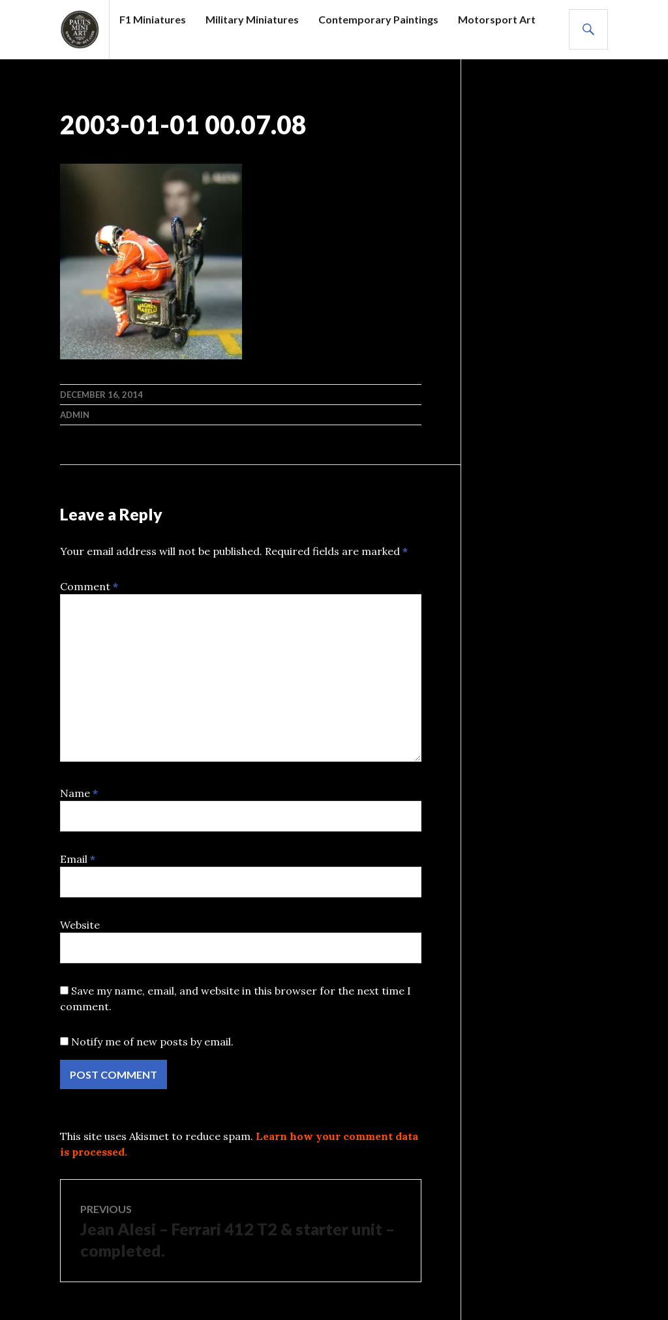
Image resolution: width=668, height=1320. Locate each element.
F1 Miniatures (152, 19)
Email (77, 858)
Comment (89, 586)
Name (79, 793)
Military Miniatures (252, 19)
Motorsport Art (497, 19)
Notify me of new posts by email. (152, 1041)
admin (74, 415)
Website (80, 924)
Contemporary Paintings (378, 19)
